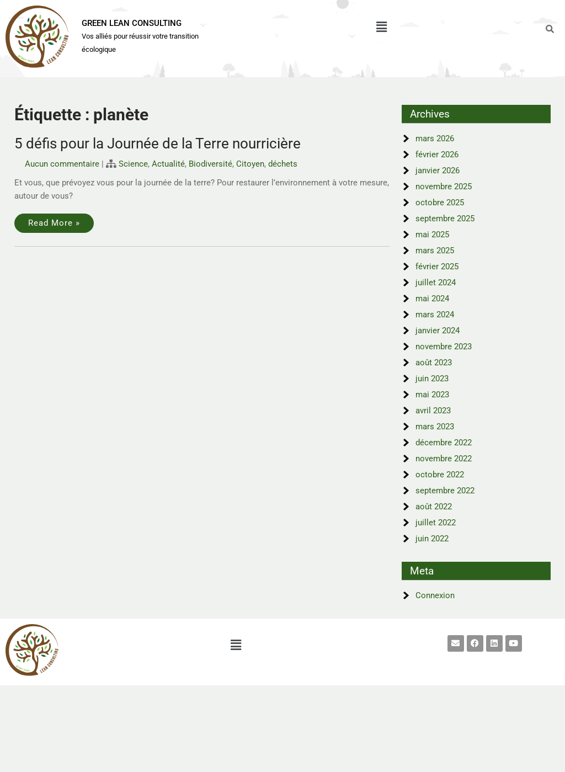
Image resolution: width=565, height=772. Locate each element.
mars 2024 (434, 315)
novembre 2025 (443, 186)
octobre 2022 (439, 475)
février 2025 (437, 266)
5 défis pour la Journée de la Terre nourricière (157, 143)
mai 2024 (432, 299)
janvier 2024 (437, 331)
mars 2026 (434, 138)
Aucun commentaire (62, 164)
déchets (282, 164)
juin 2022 (432, 539)
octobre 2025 (439, 202)
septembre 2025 (445, 218)
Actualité (168, 164)
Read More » (54, 223)
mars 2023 (434, 427)
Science (133, 164)
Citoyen (250, 164)
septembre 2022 (445, 491)
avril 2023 (433, 411)
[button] (381, 27)
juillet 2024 (435, 282)
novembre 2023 (443, 347)
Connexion (435, 595)
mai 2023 (432, 395)
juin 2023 (432, 379)
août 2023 (433, 363)
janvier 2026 (437, 170)
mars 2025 (434, 250)
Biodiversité (210, 164)
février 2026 (437, 154)
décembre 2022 (443, 443)
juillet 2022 (435, 523)
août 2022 (433, 507)
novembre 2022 (443, 459)
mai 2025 (432, 234)
